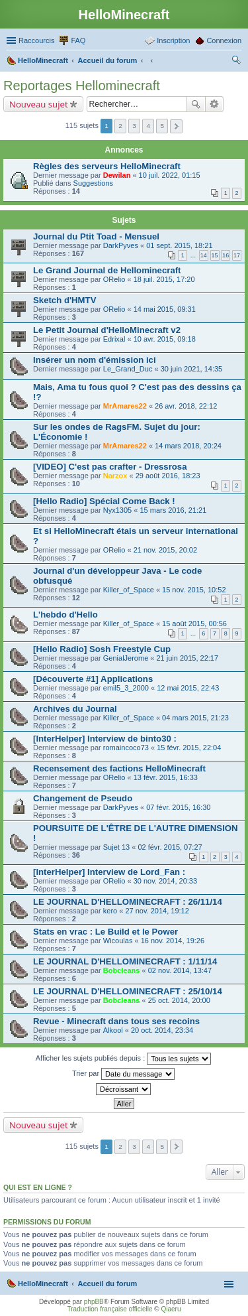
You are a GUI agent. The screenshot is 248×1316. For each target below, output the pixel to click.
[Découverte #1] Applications (93, 679)
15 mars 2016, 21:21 (173, 510)
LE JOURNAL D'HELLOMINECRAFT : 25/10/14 (127, 991)
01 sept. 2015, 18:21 (179, 245)
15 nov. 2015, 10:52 (194, 590)
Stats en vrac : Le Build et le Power (105, 932)
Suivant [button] (176, 126)
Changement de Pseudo (82, 798)
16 (225, 255)
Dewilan (117, 175)
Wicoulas (118, 941)
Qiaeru (171, 1309)
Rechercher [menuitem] (236, 61)
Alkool (113, 1030)
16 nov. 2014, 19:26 (172, 941)
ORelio (114, 279)
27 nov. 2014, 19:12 (156, 911)
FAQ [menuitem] (78, 40)
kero (110, 911)
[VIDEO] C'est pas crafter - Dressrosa (110, 467)
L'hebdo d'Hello (65, 615)
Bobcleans (121, 970)
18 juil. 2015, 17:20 (164, 279)
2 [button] (120, 125)
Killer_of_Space (128, 590)
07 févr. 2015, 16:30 (178, 807)
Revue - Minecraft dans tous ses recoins (116, 1021)
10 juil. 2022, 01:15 (169, 175)
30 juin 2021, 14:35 (192, 369)
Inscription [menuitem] (173, 40)
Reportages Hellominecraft (81, 85)
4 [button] (148, 125)
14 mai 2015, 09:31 (165, 309)
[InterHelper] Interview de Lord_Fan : (109, 872)
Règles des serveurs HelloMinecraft (107, 166)
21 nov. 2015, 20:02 (165, 550)
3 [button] (134, 125)
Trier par (123, 1074)
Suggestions (93, 183)
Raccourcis (36, 40)
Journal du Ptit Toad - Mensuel (96, 236)
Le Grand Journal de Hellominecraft (107, 270)
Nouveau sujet (38, 104)
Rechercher (196, 104)
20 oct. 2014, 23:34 (162, 1030)
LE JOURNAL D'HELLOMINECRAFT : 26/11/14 (127, 902)
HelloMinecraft (43, 1283)
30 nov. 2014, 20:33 (165, 881)
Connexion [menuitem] (223, 40)
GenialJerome (125, 658)
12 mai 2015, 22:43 (188, 688)
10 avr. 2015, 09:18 (165, 339)
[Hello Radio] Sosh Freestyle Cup (102, 649)
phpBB (94, 1301)
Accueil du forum (107, 1283)
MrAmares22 (125, 406)
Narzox (115, 476)
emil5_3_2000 (126, 688)
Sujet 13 (116, 847)
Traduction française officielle (110, 1309)
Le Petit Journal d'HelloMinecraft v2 (107, 330)
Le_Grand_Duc (128, 369)
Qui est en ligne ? (37, 1187)
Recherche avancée (215, 104)
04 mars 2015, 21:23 (195, 718)
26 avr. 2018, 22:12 (186, 406)
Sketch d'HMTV (64, 300)
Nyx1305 (117, 510)
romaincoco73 (126, 748)
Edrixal (114, 339)
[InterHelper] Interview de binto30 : (105, 739)
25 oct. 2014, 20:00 (179, 1000)
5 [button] (162, 125)
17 (236, 255)
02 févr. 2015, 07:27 (170, 847)
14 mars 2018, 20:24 (188, 446)
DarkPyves (120, 245)
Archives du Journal (75, 709)
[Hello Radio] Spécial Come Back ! (104, 501)
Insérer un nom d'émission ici (94, 360)
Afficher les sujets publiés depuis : (124, 1059)
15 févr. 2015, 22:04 (189, 748)
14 (203, 255)
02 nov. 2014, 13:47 (180, 970)
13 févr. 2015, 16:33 (166, 777)
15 (215, 255)
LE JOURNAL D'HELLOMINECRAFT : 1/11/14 (125, 961)
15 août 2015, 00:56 (194, 623)
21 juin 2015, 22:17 (188, 658)
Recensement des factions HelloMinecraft (119, 768)
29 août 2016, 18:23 (168, 476)
